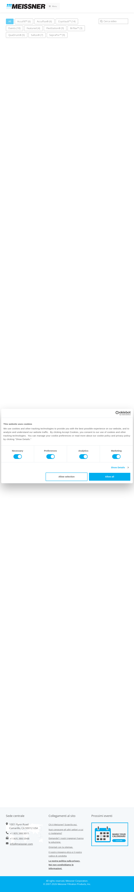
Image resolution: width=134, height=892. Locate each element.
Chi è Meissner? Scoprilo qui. (63, 824)
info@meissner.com (21, 844)
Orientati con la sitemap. (61, 847)
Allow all (109, 476)
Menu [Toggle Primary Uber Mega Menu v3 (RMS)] (53, 6)
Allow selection (66, 476)
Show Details (118, 467)
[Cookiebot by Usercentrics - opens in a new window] (118, 413)
